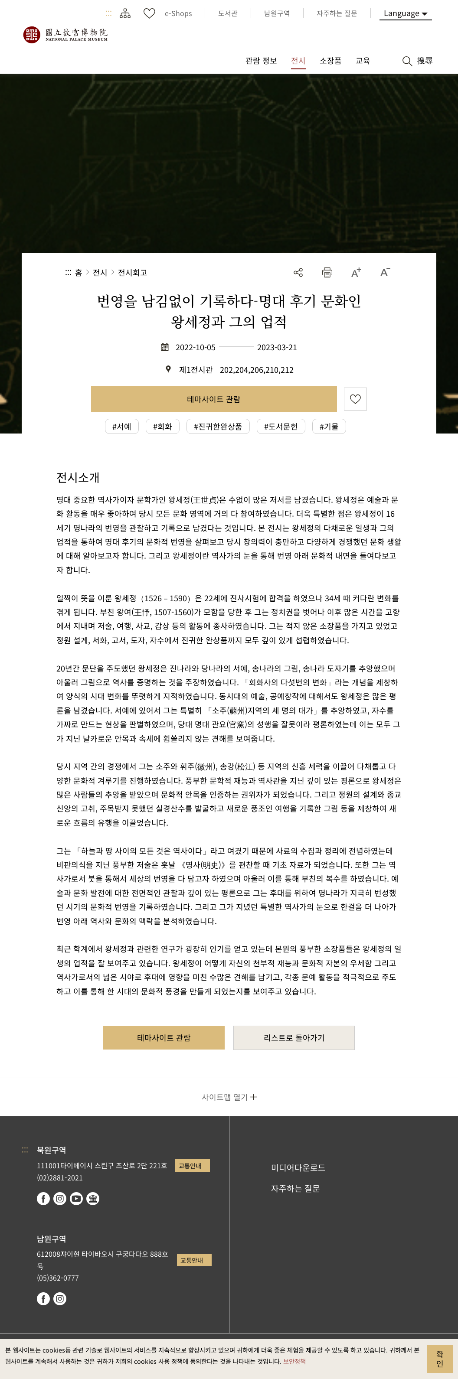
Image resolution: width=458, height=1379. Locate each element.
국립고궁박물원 (65, 35)
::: (108, 13)
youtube (76, 1198)
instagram (59, 1198)
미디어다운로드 (298, 1167)
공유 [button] (298, 272)
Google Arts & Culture (92, 1198)
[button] (327, 272)
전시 (100, 272)
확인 (440, 1358)
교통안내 (190, 1165)
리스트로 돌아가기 (294, 1037)
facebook (43, 1198)
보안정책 (294, 1361)
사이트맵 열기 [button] (225, 1096)
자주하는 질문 (295, 1188)
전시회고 (132, 272)
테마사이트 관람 (214, 398)
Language (401, 12)
